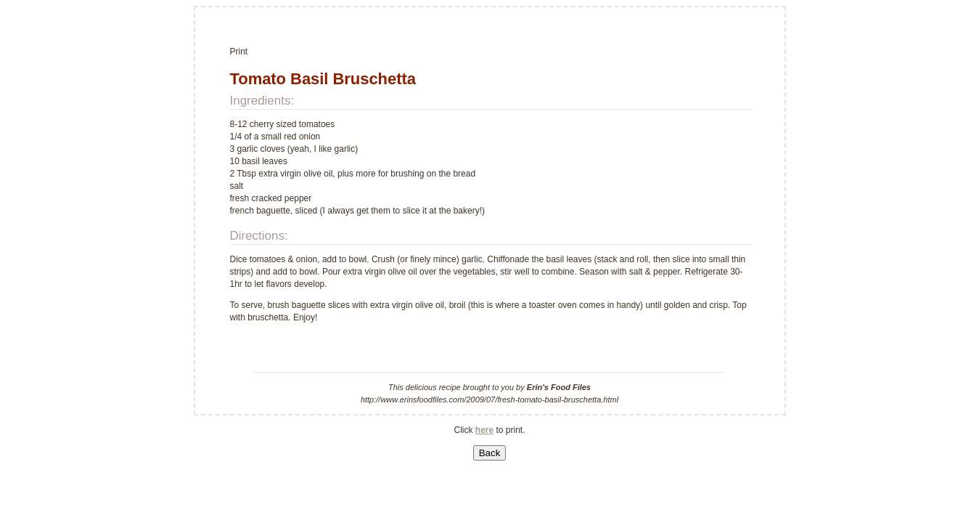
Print (239, 51)
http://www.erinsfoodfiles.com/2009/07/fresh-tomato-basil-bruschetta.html (489, 399)
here (484, 430)
